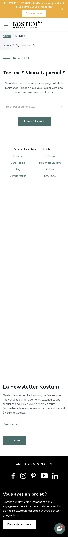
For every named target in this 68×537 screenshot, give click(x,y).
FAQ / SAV (50, 176)
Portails (17, 156)
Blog (17, 169)
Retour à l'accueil (34, 122)
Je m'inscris (14, 440)
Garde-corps (18, 163)
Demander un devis (50, 163)
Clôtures (50, 156)
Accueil (7, 36)
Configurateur (18, 176)
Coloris (50, 169)
